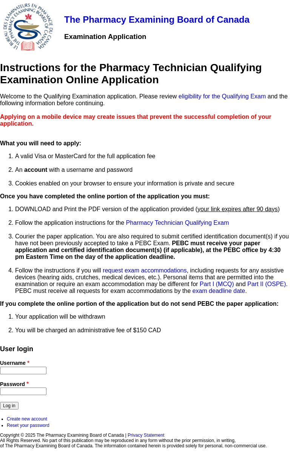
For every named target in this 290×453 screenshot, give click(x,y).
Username (13, 363)
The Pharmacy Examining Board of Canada (157, 19)
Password (12, 384)
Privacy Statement (146, 435)
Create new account (27, 419)
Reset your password (28, 425)
